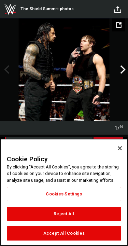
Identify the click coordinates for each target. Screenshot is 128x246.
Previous (6, 69)
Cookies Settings (64, 193)
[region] (64, 192)
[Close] (119, 148)
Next (122, 69)
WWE (10, 9)
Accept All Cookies (64, 233)
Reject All (64, 213)
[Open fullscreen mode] (118, 24)
